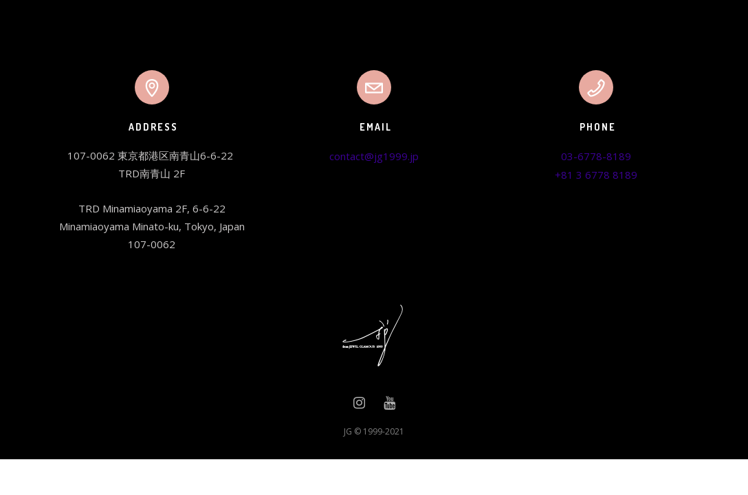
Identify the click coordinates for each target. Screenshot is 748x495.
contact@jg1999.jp (374, 156)
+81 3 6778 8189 (596, 175)
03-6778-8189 (596, 156)
